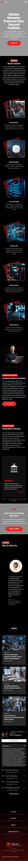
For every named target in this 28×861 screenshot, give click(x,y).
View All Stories (14, 529)
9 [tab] (12, 501)
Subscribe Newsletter (13, 832)
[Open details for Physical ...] (14, 318)
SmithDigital (15, 856)
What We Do (13, 818)
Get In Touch (13, 812)
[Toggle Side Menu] (26, 1)
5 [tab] (15, 500)
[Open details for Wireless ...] (14, 155)
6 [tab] (18, 500)
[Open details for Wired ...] (14, 116)
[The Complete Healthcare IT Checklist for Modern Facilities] (14, 674)
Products (13, 825)
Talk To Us (14, 43)
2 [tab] (6, 500)
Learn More (20, 492)
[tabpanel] (14, 476)
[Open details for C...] (14, 239)
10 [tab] (15, 501)
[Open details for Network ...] (14, 278)
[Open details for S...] (14, 195)
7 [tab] (21, 500)
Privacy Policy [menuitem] (13, 848)
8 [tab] (24, 500)
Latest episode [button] (14, 740)
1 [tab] (3, 500)
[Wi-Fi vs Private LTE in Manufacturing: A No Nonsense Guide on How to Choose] (14, 703)
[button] (25, 732)
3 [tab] (9, 500)
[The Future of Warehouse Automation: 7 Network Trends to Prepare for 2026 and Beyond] (14, 642)
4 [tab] (12, 500)
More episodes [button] (14, 793)
